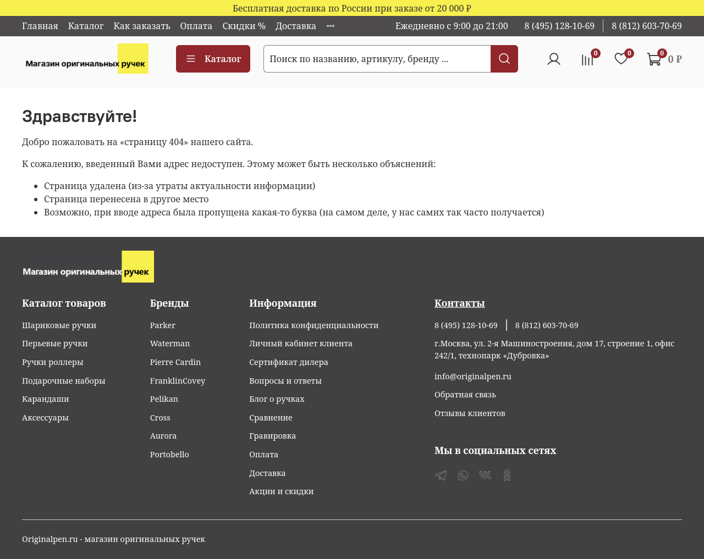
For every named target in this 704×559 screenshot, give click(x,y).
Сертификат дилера (288, 362)
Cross (160, 417)
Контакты (460, 302)
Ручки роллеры (53, 362)
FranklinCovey (177, 380)
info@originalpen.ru (473, 376)
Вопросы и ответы (285, 380)
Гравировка (272, 435)
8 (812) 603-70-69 (647, 26)
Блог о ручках (276, 399)
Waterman (170, 343)
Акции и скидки (281, 491)
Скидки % (244, 26)
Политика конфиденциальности (313, 325)
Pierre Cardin (175, 362)
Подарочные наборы (64, 380)
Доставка (296, 26)
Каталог (86, 26)
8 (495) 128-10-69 (560, 26)
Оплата (196, 26)
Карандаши (45, 399)
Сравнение (271, 417)
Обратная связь (465, 394)
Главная (40, 26)
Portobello (169, 454)
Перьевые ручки (55, 343)
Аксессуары (45, 417)
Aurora (163, 435)
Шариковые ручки (59, 325)
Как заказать (141, 26)
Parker (162, 325)
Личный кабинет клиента (301, 343)
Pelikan (164, 399)
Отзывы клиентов (470, 413)
